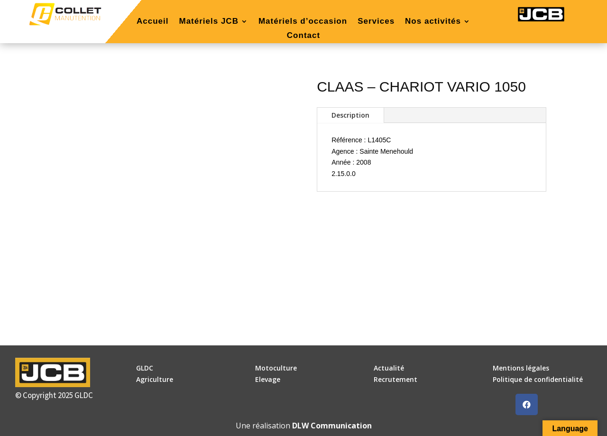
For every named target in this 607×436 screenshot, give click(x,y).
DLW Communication (332, 425)
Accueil (152, 22)
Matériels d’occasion (302, 22)
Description (350, 115)
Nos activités (433, 22)
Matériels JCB (208, 22)
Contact (303, 36)
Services (376, 22)
